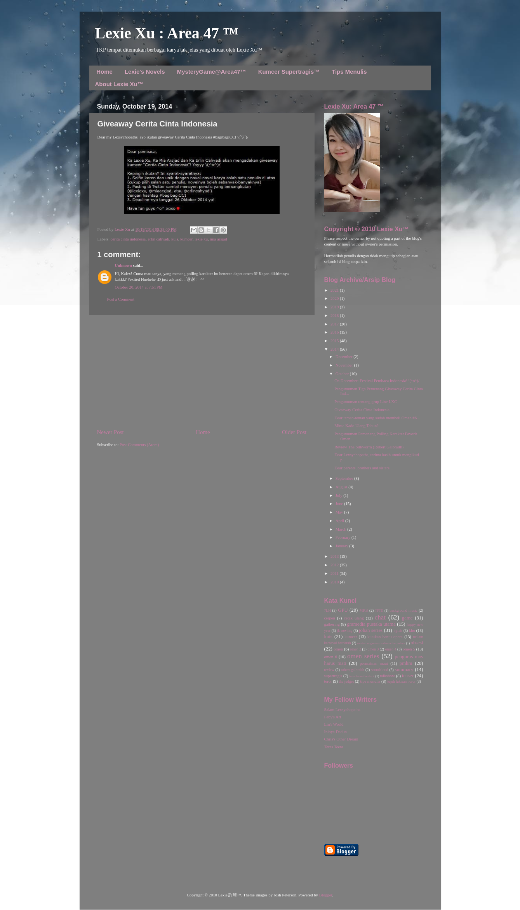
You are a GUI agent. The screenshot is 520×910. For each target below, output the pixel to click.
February (343, 537)
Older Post (294, 432)
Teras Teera (333, 747)
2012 (335, 565)
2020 (335, 298)
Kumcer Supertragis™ (289, 71)
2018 (335, 315)
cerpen (329, 618)
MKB (364, 610)
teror (328, 681)
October (343, 374)
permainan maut (374, 663)
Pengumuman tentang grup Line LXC (365, 402)
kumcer (186, 239)
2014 (335, 349)
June (340, 504)
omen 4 (391, 649)
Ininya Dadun (335, 732)
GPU (343, 610)
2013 (335, 556)
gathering (332, 624)
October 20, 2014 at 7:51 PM (139, 287)
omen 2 (355, 649)
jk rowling (345, 630)
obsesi (417, 642)
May (340, 512)
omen (338, 649)
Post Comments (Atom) (139, 445)
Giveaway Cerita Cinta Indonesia (362, 410)
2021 (335, 290)
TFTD (379, 610)
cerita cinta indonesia (128, 239)
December (344, 357)
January (343, 546)
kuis (174, 239)
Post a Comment (120, 299)
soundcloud (379, 670)
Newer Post (110, 432)
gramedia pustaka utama (371, 624)
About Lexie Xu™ (119, 84)
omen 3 (373, 649)
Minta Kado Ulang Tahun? (356, 426)
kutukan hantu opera (385, 637)
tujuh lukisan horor (401, 681)
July (339, 495)
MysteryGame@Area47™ (211, 71)
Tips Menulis (349, 71)
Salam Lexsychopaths (342, 710)
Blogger (325, 895)
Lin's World (334, 724)
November (345, 365)
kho (412, 630)
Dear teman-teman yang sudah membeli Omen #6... (377, 418)
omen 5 (409, 649)
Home (104, 71)
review (329, 670)
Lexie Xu (123, 229)
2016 (335, 332)
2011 (335, 573)
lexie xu (201, 239)
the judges (346, 681)
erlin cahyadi (158, 239)
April (340, 521)
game (407, 618)
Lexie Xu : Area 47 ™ (166, 33)
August (342, 487)
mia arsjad (218, 239)
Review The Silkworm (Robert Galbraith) (368, 447)
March (341, 529)
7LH (327, 610)
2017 (335, 324)
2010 (335, 582)
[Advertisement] (202, 371)
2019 (335, 307)
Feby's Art (332, 717)
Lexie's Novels (145, 71)
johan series (371, 630)
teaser (408, 675)
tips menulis (370, 681)
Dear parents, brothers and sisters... (363, 468)
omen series (363, 656)
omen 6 (330, 657)
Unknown (123, 265)
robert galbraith (352, 670)
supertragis (333, 676)
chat (380, 617)
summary (404, 669)
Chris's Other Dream (341, 739)
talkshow (387, 676)
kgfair (397, 630)
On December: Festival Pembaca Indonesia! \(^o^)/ (376, 381)
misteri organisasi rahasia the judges (381, 643)
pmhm (406, 663)
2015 (335, 341)
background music (403, 610)
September (345, 478)
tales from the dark (361, 676)
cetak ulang (354, 618)
